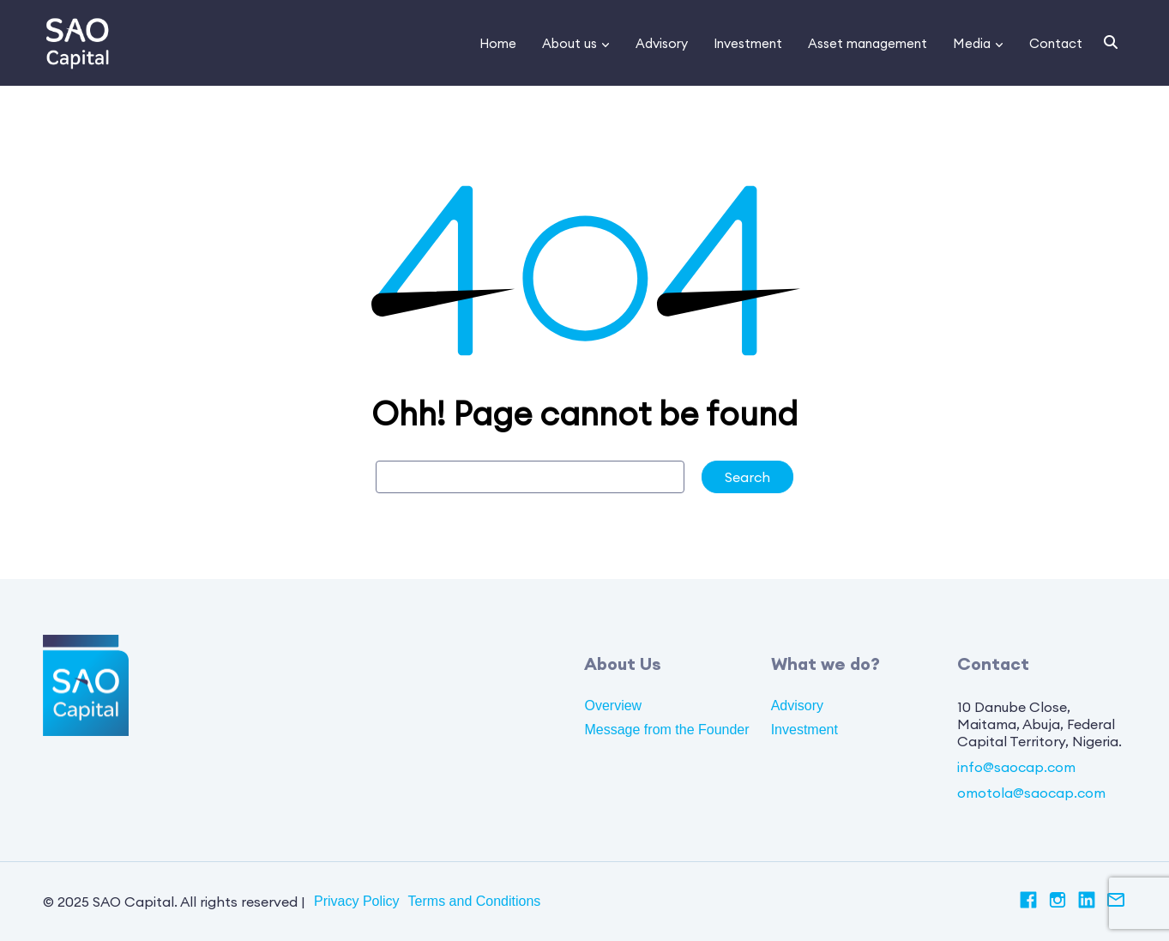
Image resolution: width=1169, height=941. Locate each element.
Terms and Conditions (474, 901)
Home (497, 43)
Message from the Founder (666, 729)
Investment (748, 43)
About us (569, 43)
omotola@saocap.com (1031, 792)
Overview (613, 705)
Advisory (662, 43)
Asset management (867, 43)
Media (972, 43)
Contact (1055, 43)
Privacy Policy (357, 901)
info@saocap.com (1016, 766)
